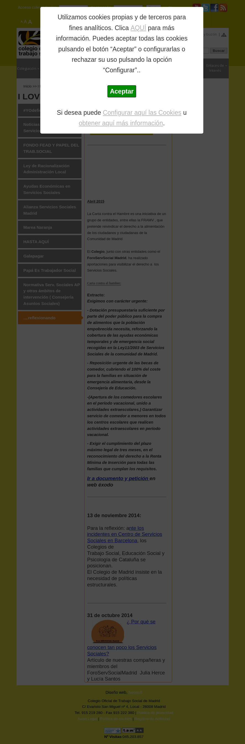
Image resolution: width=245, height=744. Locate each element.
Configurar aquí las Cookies (142, 112)
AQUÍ (138, 27)
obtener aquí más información (121, 123)
